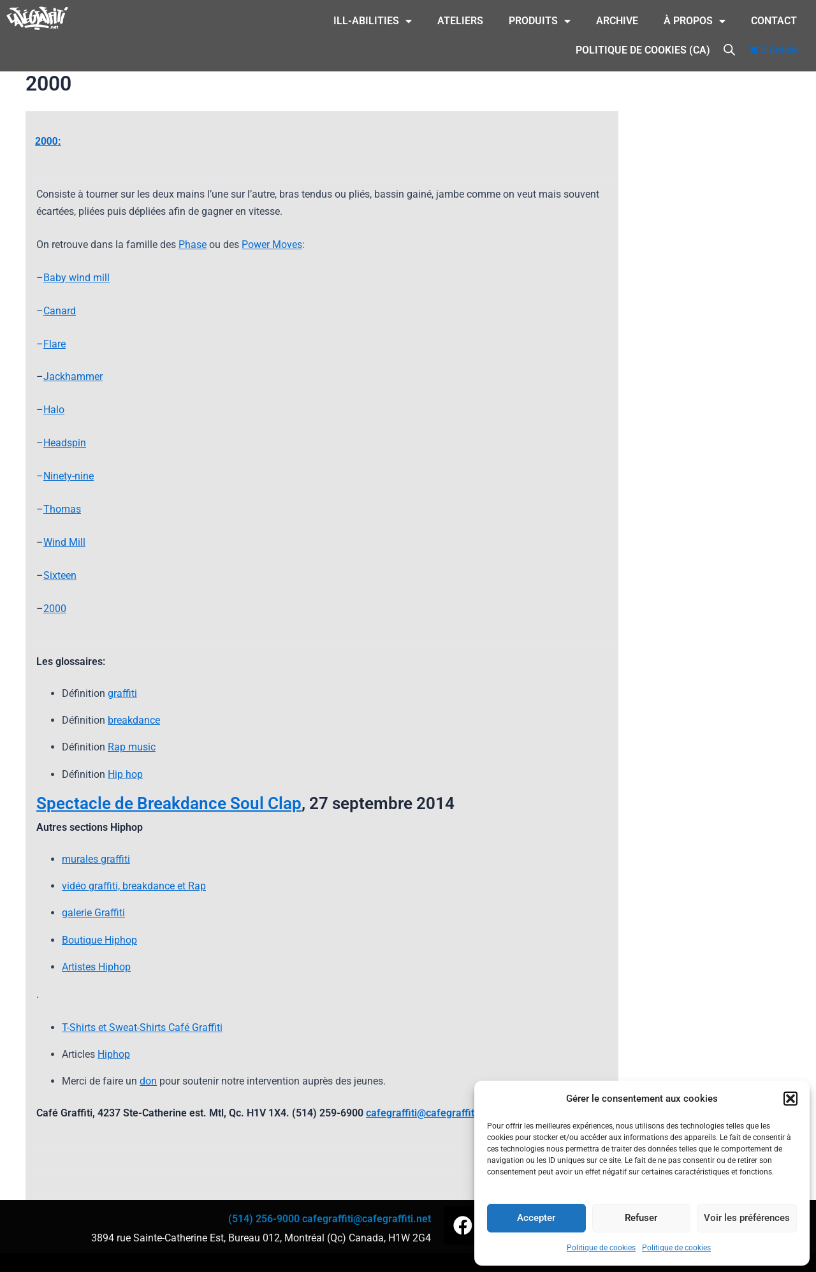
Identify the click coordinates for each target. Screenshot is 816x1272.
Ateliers (460, 21)
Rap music (132, 747)
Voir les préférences (747, 1218)
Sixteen (59, 575)
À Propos (694, 21)
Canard (59, 311)
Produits (540, 21)
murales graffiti (96, 859)
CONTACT (774, 21)
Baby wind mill (76, 278)
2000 (54, 609)
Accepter (536, 1218)
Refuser (641, 1218)
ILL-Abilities (372, 21)
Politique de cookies (601, 1247)
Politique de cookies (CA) (643, 50)
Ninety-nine (68, 476)
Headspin (64, 443)
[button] (790, 1098)
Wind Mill (64, 542)
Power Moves (272, 244)
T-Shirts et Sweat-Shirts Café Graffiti (142, 1027)
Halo (53, 410)
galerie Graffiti (93, 913)
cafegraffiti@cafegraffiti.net (430, 1113)
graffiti (122, 693)
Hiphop (114, 1054)
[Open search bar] (729, 49)
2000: (48, 141)
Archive (617, 21)
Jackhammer (73, 376)
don (148, 1081)
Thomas (62, 509)
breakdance (134, 720)
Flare (54, 344)
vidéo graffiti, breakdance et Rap (134, 886)
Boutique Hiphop (99, 940)
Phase (192, 244)
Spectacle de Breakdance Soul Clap (169, 803)
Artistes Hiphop (96, 967)
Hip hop (125, 774)
